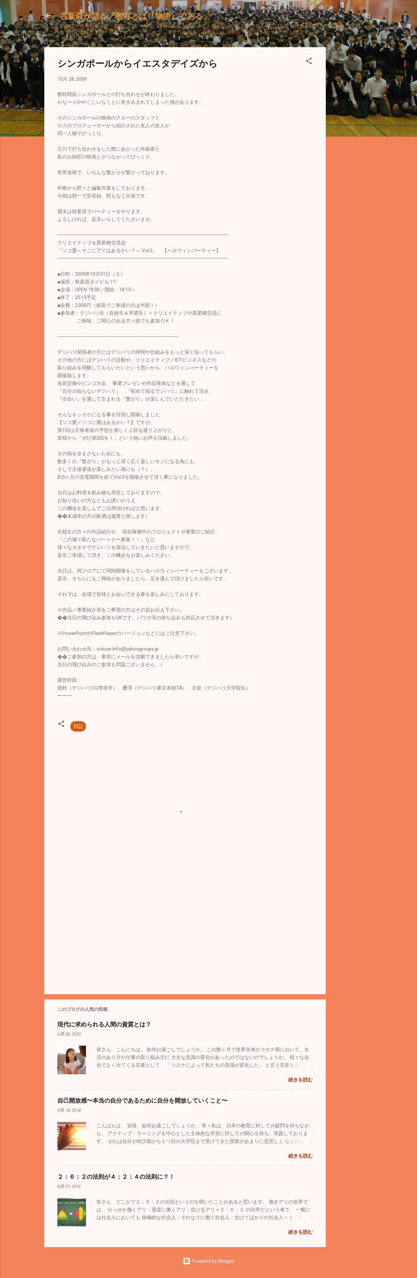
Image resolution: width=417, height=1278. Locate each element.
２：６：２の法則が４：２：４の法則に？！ (116, 1176)
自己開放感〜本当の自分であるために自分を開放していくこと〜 (142, 1100)
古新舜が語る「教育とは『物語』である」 (135, 15)
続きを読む (300, 1080)
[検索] (369, 18)
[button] (309, 62)
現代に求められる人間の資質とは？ (104, 1024)
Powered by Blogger (209, 1261)
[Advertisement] (352, 144)
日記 (78, 726)
